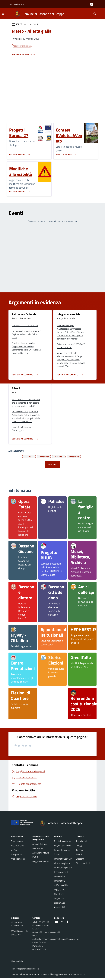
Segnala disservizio (62, 845)
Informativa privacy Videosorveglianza (63, 861)
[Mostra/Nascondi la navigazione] (3, 13)
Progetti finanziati (40, 861)
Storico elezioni (83, 863)
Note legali (59, 894)
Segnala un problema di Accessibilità (59, 903)
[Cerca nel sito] (95, 14)
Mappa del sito (17, 961)
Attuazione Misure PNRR (40, 855)
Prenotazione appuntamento (17, 843)
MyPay (14, 850)
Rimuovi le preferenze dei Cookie (25, 968)
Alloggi (79, 845)
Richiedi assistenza (62, 841)
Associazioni (81, 841)
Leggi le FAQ (59, 889)
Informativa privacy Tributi (63, 852)
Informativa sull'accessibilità (61, 883)
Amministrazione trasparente (40, 846)
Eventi (79, 854)
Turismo (79, 850)
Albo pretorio (16, 854)
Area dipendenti (18, 858)
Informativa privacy (63, 867)
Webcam (80, 858)
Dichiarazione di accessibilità (61, 874)
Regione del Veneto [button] (16, 4)
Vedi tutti (52, 464)
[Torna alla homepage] (62, 823)
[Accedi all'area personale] (93, 4)
